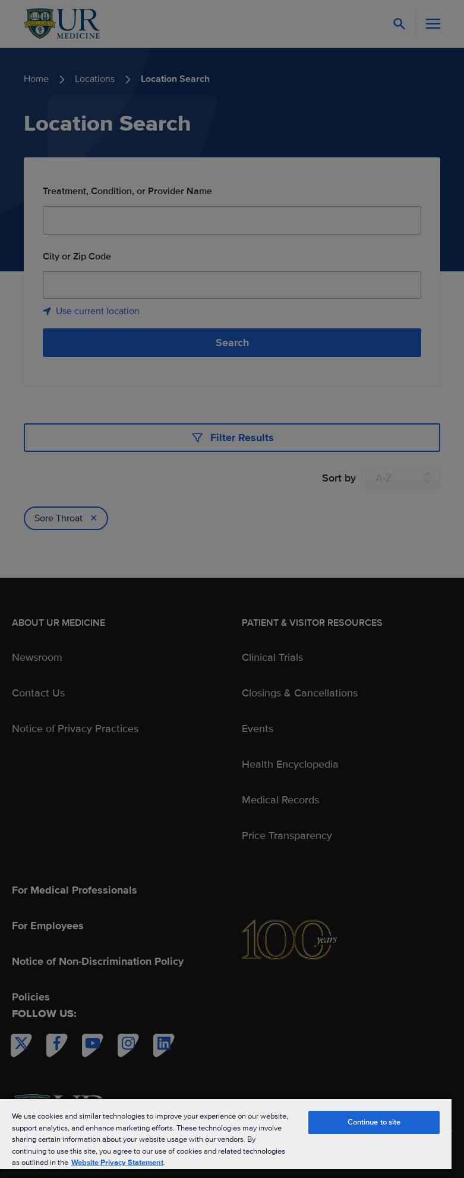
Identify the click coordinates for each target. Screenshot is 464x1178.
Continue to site (374, 1122)
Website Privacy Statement (117, 1162)
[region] (226, 1138)
